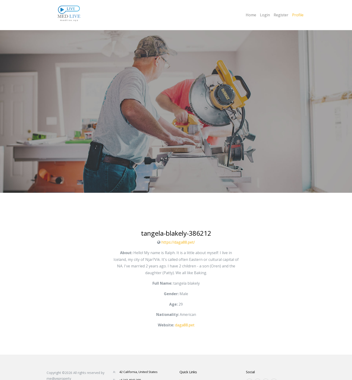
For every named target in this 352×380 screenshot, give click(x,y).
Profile (298, 14)
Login (265, 14)
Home (251, 14)
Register (281, 14)
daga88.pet (184, 325)
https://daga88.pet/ (178, 242)
